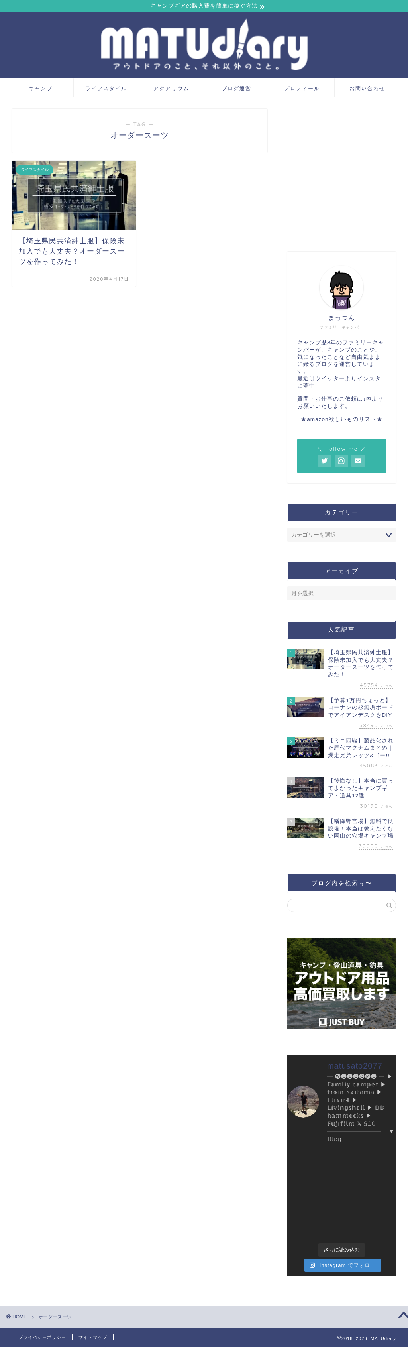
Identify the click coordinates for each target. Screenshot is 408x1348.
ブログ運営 (236, 89)
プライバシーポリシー (42, 1338)
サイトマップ (92, 1338)
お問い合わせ (367, 89)
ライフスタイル (106, 89)
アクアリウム (171, 89)
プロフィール (302, 89)
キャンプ (41, 89)
